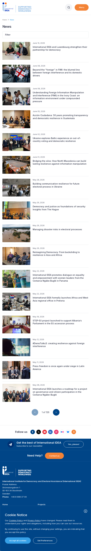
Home (4, 20)
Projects (41, 504)
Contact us (54, 456)
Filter (7, 34)
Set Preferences (45, 540)
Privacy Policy (34, 520)
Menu (81, 7)
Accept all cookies (17, 540)
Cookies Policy (16, 520)
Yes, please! (73, 444)
